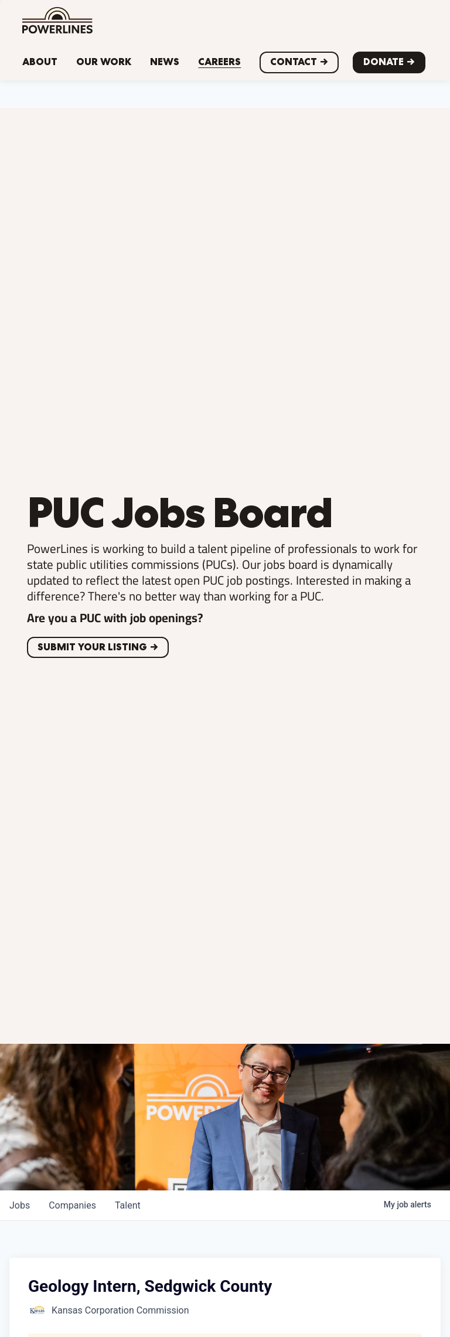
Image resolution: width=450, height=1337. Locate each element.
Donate (383, 62)
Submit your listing (92, 647)
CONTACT (293, 62)
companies (72, 1205)
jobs (19, 1205)
